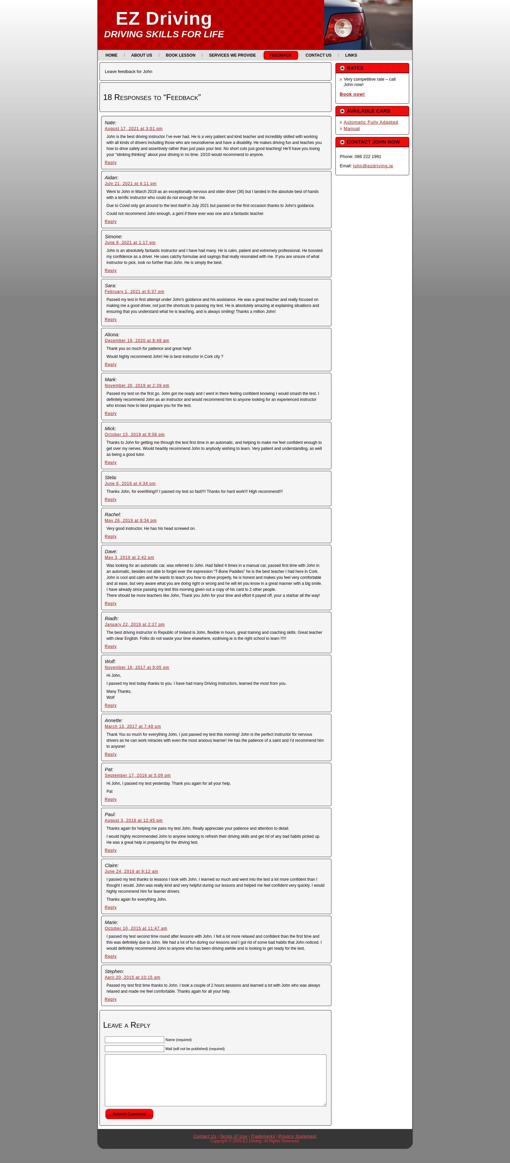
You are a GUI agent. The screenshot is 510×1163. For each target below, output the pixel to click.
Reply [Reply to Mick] (111, 462)
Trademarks (263, 1146)
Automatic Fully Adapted (371, 122)
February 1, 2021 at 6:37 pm (134, 291)
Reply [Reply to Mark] (111, 413)
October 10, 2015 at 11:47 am (136, 928)
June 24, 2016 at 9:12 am (131, 871)
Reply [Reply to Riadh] (111, 646)
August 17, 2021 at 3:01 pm (134, 128)
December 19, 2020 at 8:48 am (137, 340)
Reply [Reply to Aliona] (111, 364)
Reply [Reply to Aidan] (111, 221)
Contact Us (204, 1146)
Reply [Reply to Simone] (111, 270)
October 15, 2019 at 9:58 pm (135, 434)
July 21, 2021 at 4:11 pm (131, 183)
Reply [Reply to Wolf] (111, 705)
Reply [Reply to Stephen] (111, 999)
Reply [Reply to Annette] (111, 754)
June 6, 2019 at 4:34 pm (130, 483)
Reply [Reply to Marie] (111, 956)
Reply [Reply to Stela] (111, 499)
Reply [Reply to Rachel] (111, 536)
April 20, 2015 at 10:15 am (133, 977)
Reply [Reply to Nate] (111, 162)
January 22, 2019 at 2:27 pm (135, 624)
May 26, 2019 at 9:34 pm (131, 520)
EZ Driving (163, 18)
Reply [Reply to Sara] (111, 319)
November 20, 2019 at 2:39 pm (137, 385)
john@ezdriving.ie (373, 165)
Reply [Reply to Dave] (111, 603)
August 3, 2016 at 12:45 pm (134, 820)
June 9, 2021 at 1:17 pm (130, 242)
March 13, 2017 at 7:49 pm (133, 726)
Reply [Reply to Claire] (111, 907)
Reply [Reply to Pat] (111, 799)
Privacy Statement (297, 1146)
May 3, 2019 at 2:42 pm (129, 557)
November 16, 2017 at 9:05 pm (137, 667)
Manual (352, 128)
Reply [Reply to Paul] (111, 850)
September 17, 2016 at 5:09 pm (138, 775)
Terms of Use (234, 1146)
